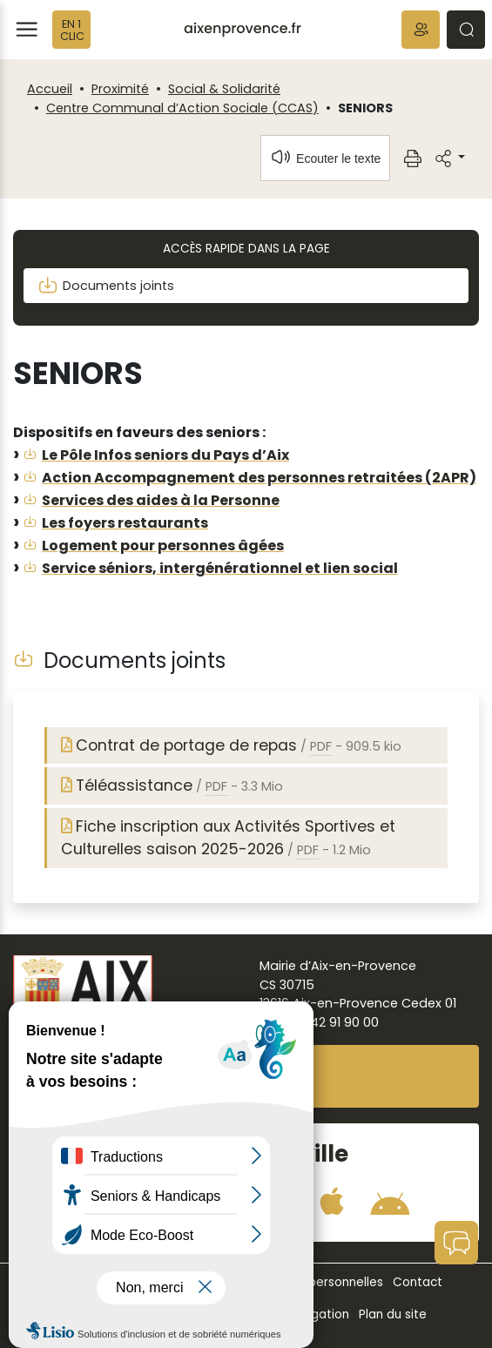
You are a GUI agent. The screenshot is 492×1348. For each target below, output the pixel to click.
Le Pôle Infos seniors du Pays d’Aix (165, 455)
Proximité (120, 89)
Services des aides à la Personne (161, 500)
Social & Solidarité (224, 89)
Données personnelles (318, 1282)
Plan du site (393, 1314)
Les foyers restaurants (125, 523)
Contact (417, 1282)
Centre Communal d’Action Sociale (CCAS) (182, 108)
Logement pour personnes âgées (163, 546)
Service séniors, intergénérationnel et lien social (220, 568)
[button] (420, 29)
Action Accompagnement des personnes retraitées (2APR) (259, 478)
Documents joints (105, 285)
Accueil (49, 89)
